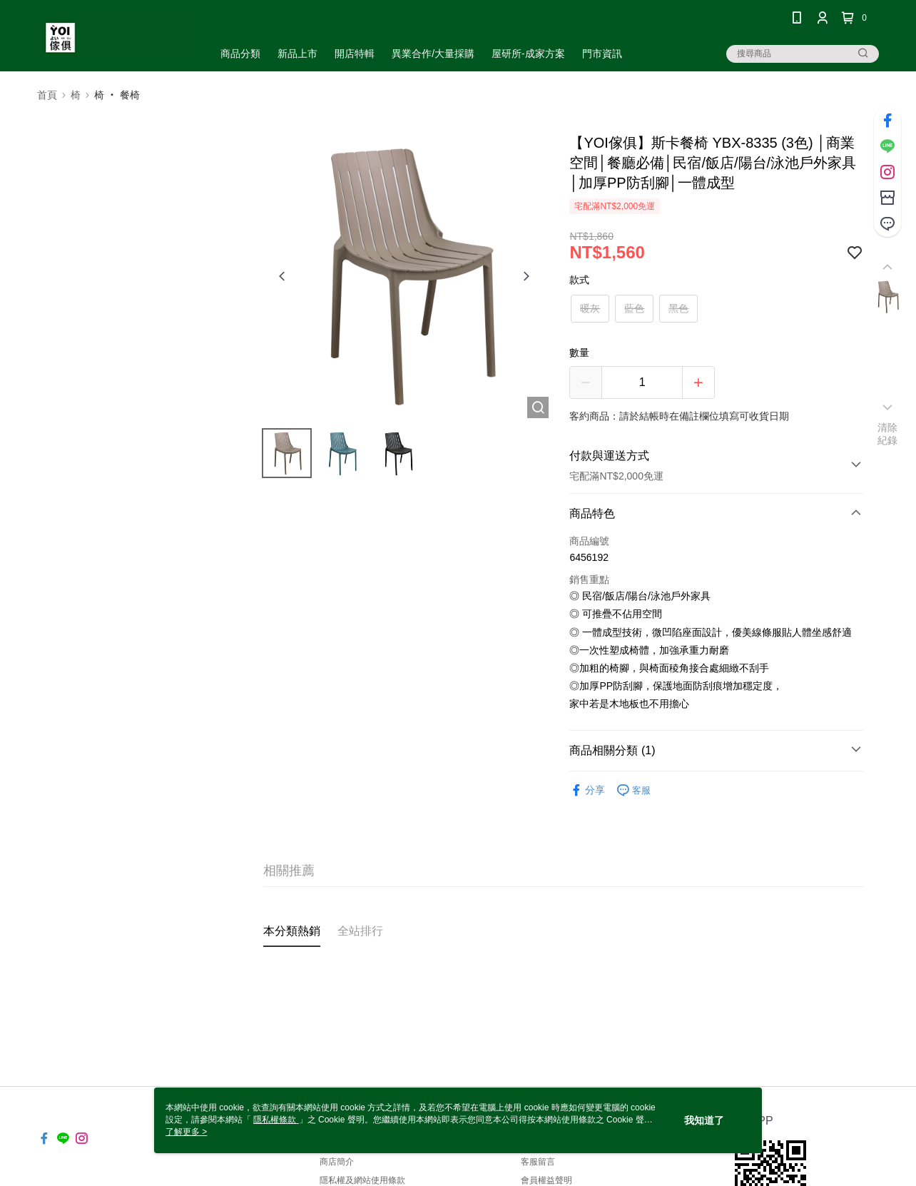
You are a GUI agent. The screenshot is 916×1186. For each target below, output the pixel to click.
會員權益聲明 (546, 1180)
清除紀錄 (887, 434)
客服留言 (538, 1162)
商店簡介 (337, 1162)
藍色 (634, 308)
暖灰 (590, 308)
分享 (587, 790)
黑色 (678, 308)
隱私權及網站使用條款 (362, 1180)
